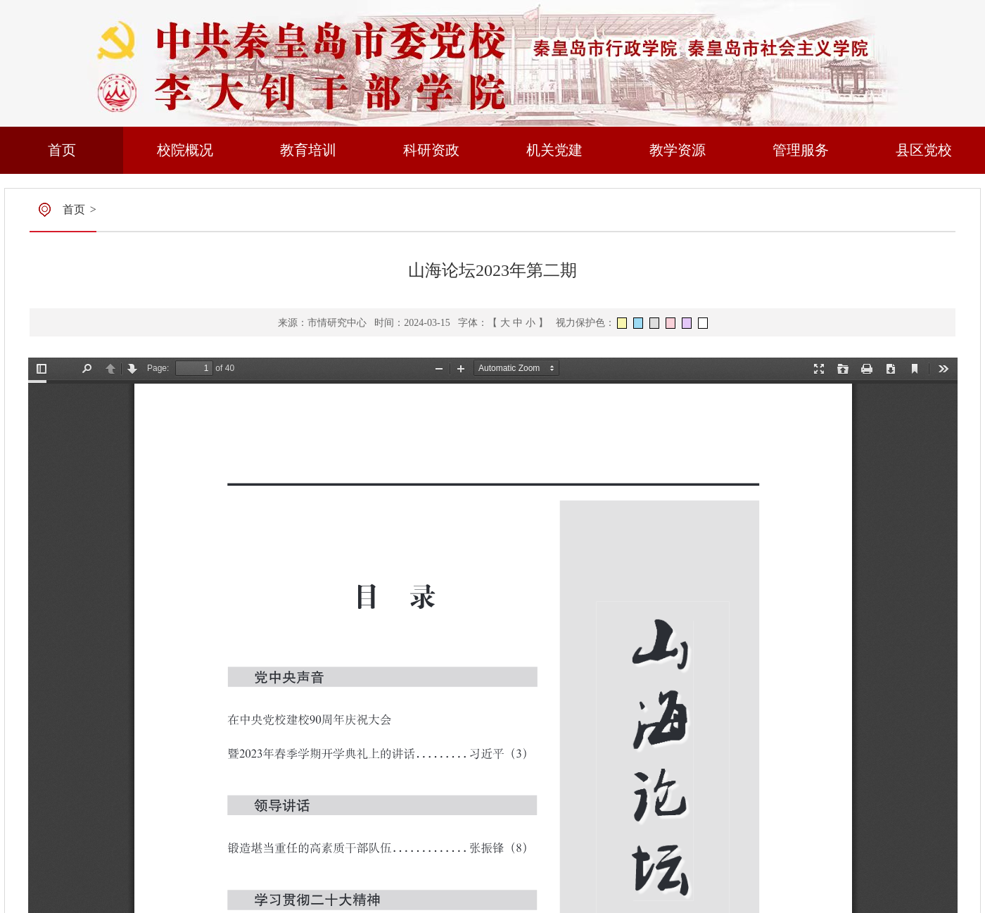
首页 (62, 150)
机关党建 (554, 150)
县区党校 (924, 150)
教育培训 (308, 150)
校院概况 (185, 150)
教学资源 (677, 150)
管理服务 (801, 150)
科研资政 (431, 150)
